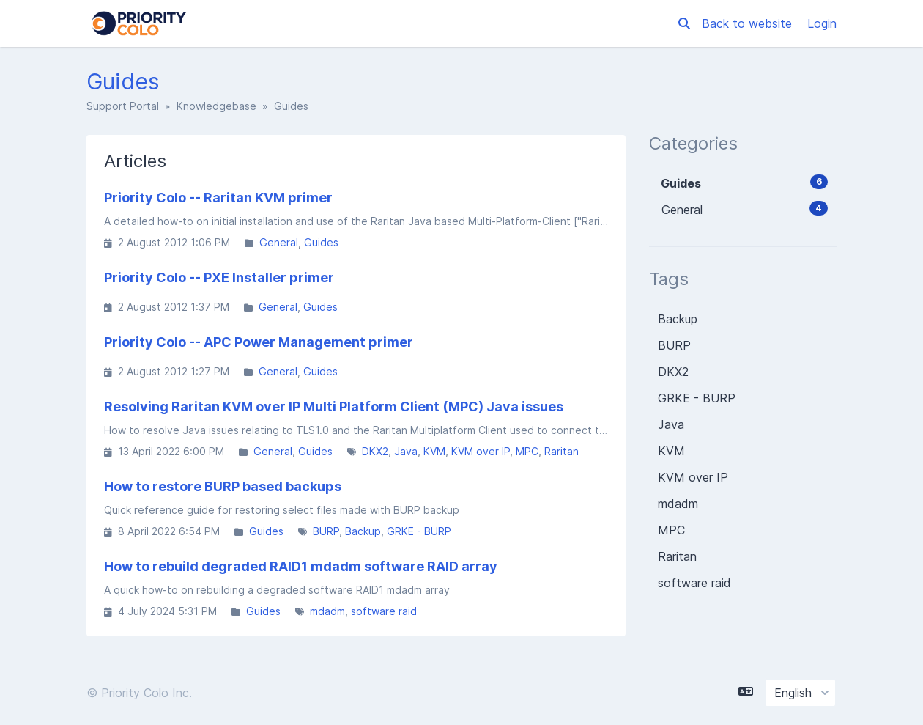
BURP (326, 531)
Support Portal (122, 106)
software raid (384, 611)
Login (822, 23)
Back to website (749, 23)
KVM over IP (480, 451)
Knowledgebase (216, 106)
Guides (321, 242)
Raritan (561, 451)
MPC (527, 451)
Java (406, 451)
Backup (363, 531)
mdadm (327, 611)
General (278, 242)
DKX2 (375, 451)
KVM (434, 451)
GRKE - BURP (419, 531)
